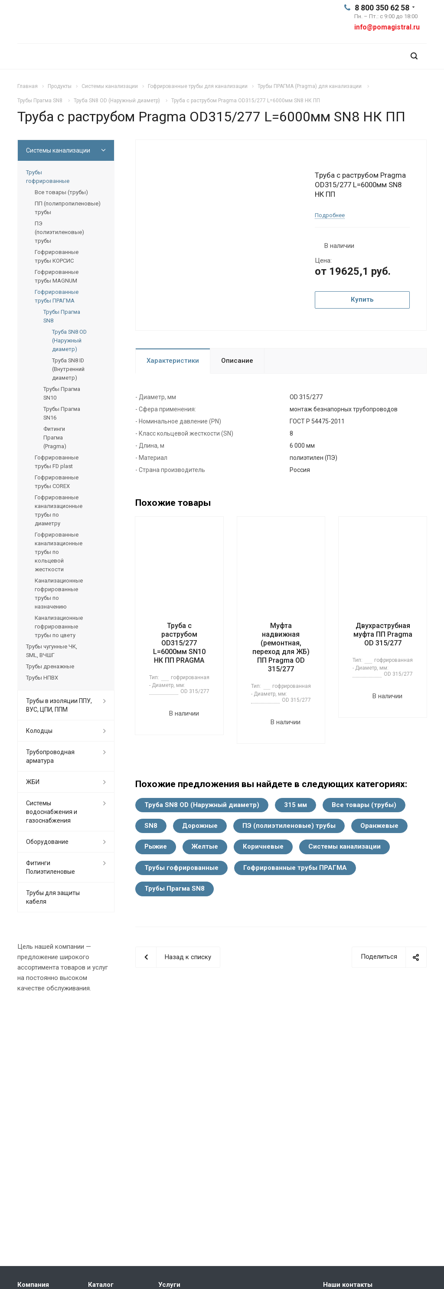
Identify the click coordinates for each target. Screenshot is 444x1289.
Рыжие (155, 846)
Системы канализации (344, 846)
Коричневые (263, 846)
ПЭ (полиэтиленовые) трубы (289, 826)
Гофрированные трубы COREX (56, 481)
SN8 (150, 826)
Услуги (169, 1285)
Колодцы (39, 730)
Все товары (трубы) (364, 805)
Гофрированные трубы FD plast (56, 461)
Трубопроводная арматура (50, 756)
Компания (33, 1285)
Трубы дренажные (50, 666)
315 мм (295, 805)
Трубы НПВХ (42, 677)
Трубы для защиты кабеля (53, 897)
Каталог (101, 1285)
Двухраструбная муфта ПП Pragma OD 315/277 (382, 634)
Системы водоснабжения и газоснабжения (51, 812)
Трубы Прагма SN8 (174, 888)
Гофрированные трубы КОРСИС (56, 256)
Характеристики (173, 361)
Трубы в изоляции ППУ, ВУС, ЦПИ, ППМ (59, 705)
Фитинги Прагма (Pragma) (54, 437)
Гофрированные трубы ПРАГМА (295, 868)
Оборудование (47, 841)
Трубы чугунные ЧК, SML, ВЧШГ (51, 650)
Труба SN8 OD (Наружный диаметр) (201, 805)
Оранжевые (379, 826)
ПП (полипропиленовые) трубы (68, 207)
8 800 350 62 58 (382, 7)
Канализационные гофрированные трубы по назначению (59, 593)
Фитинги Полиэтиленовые (50, 867)
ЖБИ (32, 781)
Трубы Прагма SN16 (61, 413)
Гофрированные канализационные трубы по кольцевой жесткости (58, 552)
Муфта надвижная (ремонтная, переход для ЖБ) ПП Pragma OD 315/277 (281, 647)
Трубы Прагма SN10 (61, 393)
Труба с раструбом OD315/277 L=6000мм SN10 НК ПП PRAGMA (179, 643)
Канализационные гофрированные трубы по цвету (59, 626)
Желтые (205, 846)
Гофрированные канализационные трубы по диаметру (58, 510)
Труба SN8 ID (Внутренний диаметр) (68, 369)
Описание (237, 361)
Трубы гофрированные (181, 868)
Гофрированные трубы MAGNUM (56, 276)
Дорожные (200, 826)
